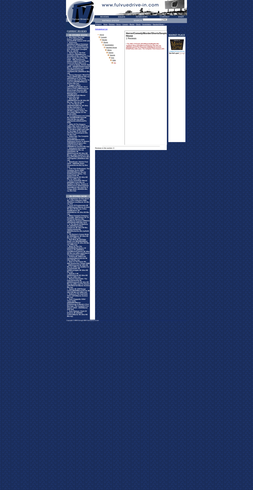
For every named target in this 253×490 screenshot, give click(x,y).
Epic (112, 58)
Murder (132, 24)
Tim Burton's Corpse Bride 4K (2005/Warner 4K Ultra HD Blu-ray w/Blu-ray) (78, 236)
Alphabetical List (101, 29)
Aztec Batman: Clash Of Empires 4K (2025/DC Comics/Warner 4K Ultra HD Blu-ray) (77, 313)
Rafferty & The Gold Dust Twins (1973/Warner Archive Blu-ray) (77, 295)
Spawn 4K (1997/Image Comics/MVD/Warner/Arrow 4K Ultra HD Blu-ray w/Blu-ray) (78, 290)
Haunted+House (158, 24)
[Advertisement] (176, 99)
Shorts (138, 24)
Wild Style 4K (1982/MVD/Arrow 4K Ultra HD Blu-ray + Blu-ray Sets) (78, 100)
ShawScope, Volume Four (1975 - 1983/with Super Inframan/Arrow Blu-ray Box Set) (77, 164)
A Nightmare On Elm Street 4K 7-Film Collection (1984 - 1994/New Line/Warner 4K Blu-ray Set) (78, 201)
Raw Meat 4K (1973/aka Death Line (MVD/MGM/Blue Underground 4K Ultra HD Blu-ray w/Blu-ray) (78, 242)
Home (105, 24)
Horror (118, 24)
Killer (114, 60)
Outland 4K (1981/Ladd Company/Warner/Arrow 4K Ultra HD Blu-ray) (77, 258)
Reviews (112, 24)
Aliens (109, 50)
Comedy (125, 24)
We (115, 63)
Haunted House (111, 47)
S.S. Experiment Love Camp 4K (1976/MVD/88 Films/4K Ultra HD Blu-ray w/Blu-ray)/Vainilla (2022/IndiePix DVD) (78, 119)
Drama (111, 52)
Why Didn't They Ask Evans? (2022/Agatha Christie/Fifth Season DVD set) (78, 39)
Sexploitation (146, 24)
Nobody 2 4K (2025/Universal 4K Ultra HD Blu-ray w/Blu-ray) (77, 275)
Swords (112, 55)
